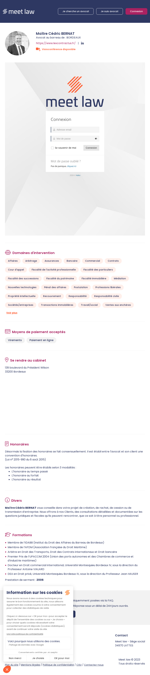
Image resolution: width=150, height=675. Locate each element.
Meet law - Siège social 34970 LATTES (130, 643)
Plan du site (11, 665)
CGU (79, 665)
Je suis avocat (109, 11)
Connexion (136, 11)
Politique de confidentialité (58, 665)
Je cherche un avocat (75, 11)
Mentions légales (30, 665)
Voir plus (11, 312)
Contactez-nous (94, 665)
